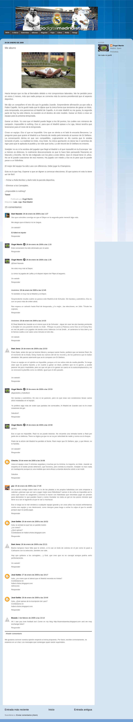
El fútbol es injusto (18, 233)
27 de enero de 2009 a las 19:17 (35, 575)
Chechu (14, 461)
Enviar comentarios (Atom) (27, 715)
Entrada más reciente (17, 709)
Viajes (52, 33)
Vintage (74, 33)
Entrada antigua (83, 709)
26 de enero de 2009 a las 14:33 (33, 321)
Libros (59, 33)
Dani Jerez (15, 349)
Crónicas (15, 33)
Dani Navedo (16, 214)
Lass (15, 202)
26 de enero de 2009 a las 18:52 (35, 521)
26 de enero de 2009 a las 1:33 (38, 244)
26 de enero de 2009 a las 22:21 (34, 544)
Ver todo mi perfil (105, 55)
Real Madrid (28, 202)
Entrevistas (25, 33)
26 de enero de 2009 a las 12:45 (33, 290)
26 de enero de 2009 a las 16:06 (32, 461)
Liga (20, 202)
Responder (15, 236)
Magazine (44, 33)
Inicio (7, 32)
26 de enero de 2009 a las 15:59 (39, 425)
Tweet (7, 195)
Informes (35, 33)
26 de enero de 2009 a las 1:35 (38, 260)
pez (12, 486)
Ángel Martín (27, 199)
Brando (14, 618)
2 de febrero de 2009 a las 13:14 (31, 618)
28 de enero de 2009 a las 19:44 (35, 598)
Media (67, 33)
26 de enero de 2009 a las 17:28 (28, 486)
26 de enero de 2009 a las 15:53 (34, 349)
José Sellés (16, 521)
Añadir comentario (14, 634)
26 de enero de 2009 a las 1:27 (35, 214)
